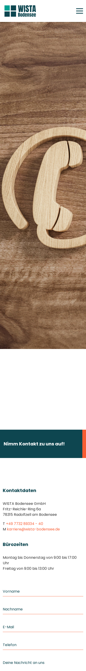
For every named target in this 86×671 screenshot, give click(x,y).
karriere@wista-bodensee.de (33, 529)
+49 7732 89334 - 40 (24, 523)
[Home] (20, 11)
